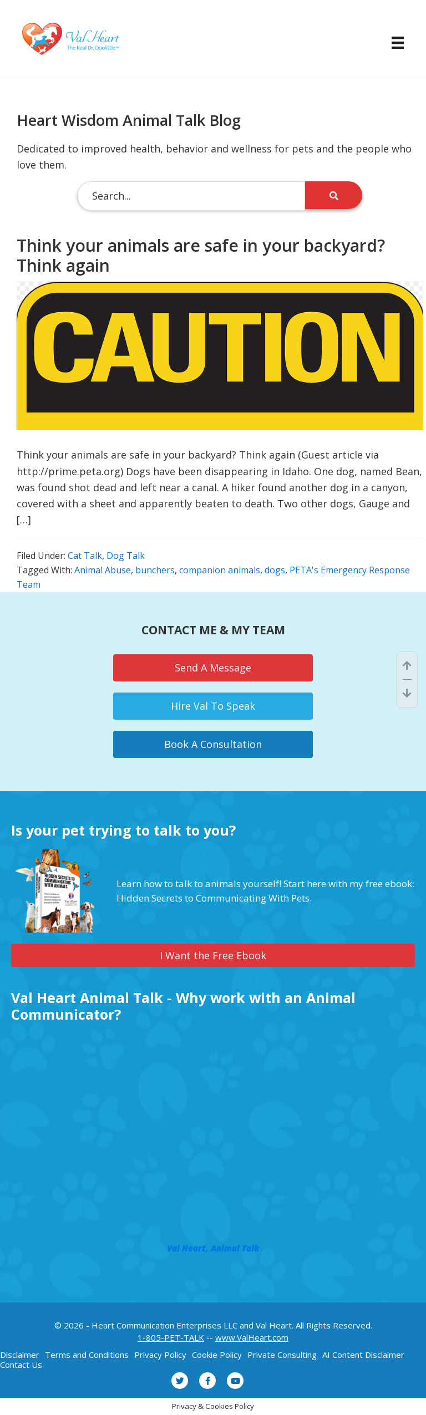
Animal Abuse (102, 570)
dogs (275, 570)
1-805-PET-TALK (171, 1337)
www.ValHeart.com (251, 1337)
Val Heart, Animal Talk (213, 1248)
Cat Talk (85, 555)
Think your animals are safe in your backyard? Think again (201, 255)
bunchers (155, 570)
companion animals (219, 570)
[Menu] (392, 43)
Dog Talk (125, 555)
